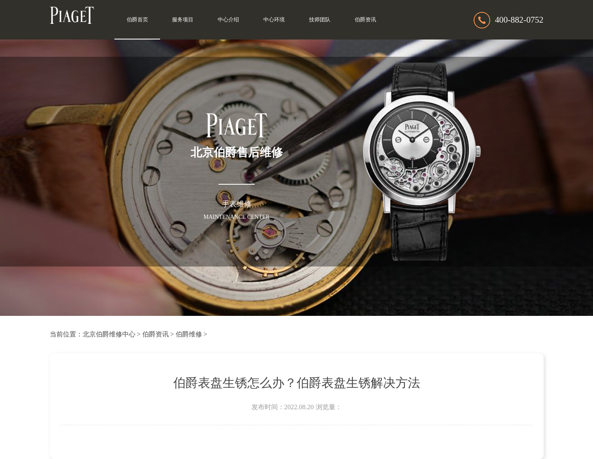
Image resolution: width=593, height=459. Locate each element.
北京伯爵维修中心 (109, 334)
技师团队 (319, 20)
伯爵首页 (137, 20)
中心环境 (274, 20)
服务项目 (182, 20)
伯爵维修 (189, 334)
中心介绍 (228, 20)
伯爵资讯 (365, 20)
